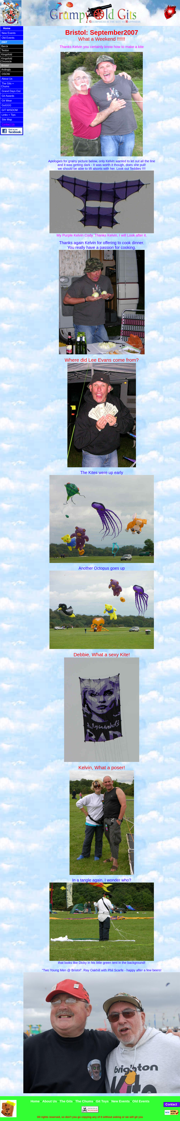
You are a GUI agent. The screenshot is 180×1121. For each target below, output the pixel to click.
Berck (4, 46)
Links (5, 114)
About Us (7, 78)
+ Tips (12, 114)
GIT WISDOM (10, 110)
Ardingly (6, 69)
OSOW (6, 74)
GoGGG (6, 105)
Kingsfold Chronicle (6, 60)
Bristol (4, 65)
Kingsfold (6, 54)
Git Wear (7, 100)
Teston (5, 50)
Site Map (7, 119)
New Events (9, 33)
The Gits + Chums (7, 85)
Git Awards (8, 96)
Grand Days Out (11, 91)
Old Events (8, 37)
